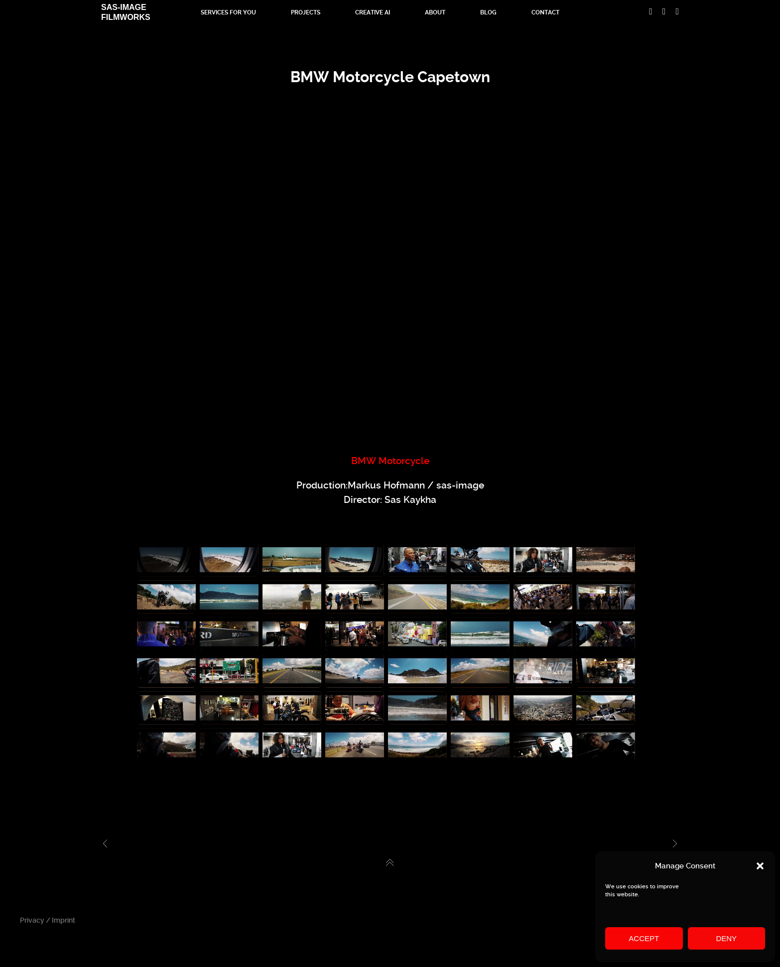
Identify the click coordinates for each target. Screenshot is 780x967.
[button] (760, 866)
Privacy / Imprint (47, 920)
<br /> (390, 282)
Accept (644, 938)
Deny (726, 938)
